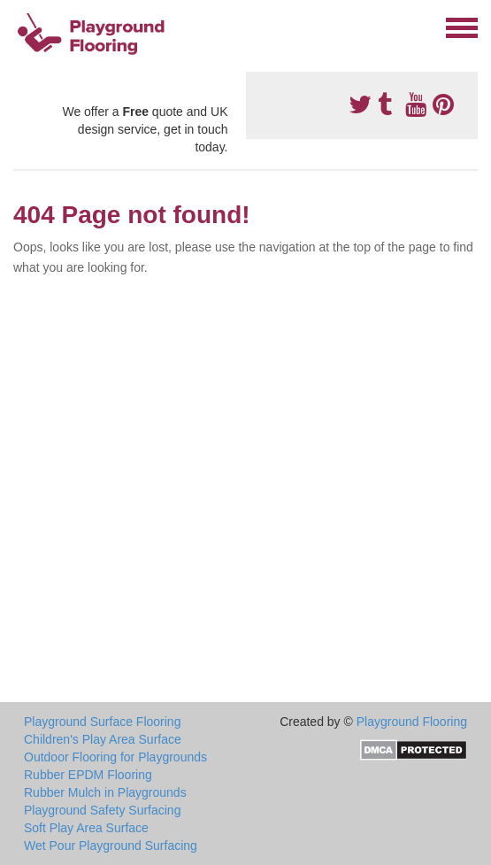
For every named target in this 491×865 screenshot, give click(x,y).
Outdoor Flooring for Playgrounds (115, 757)
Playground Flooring (412, 721)
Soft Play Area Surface (86, 828)
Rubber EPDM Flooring (88, 775)
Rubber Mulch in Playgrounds (105, 792)
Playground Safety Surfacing (102, 810)
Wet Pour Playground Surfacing (110, 845)
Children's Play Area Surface (102, 739)
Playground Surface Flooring (102, 721)
